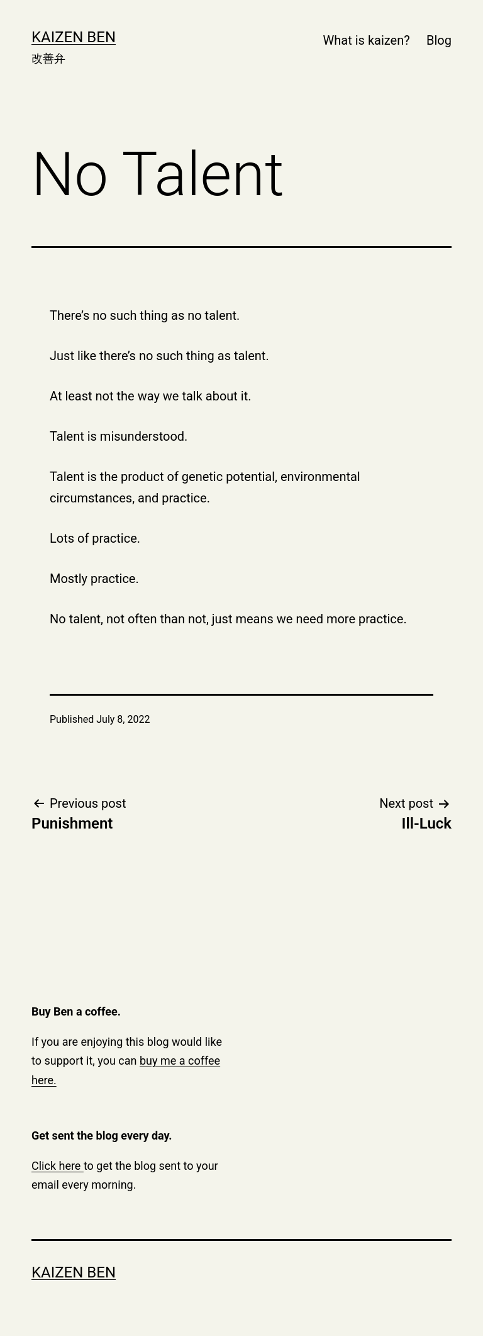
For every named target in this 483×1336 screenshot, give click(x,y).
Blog (439, 40)
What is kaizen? (366, 40)
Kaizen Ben (73, 37)
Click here (57, 1165)
